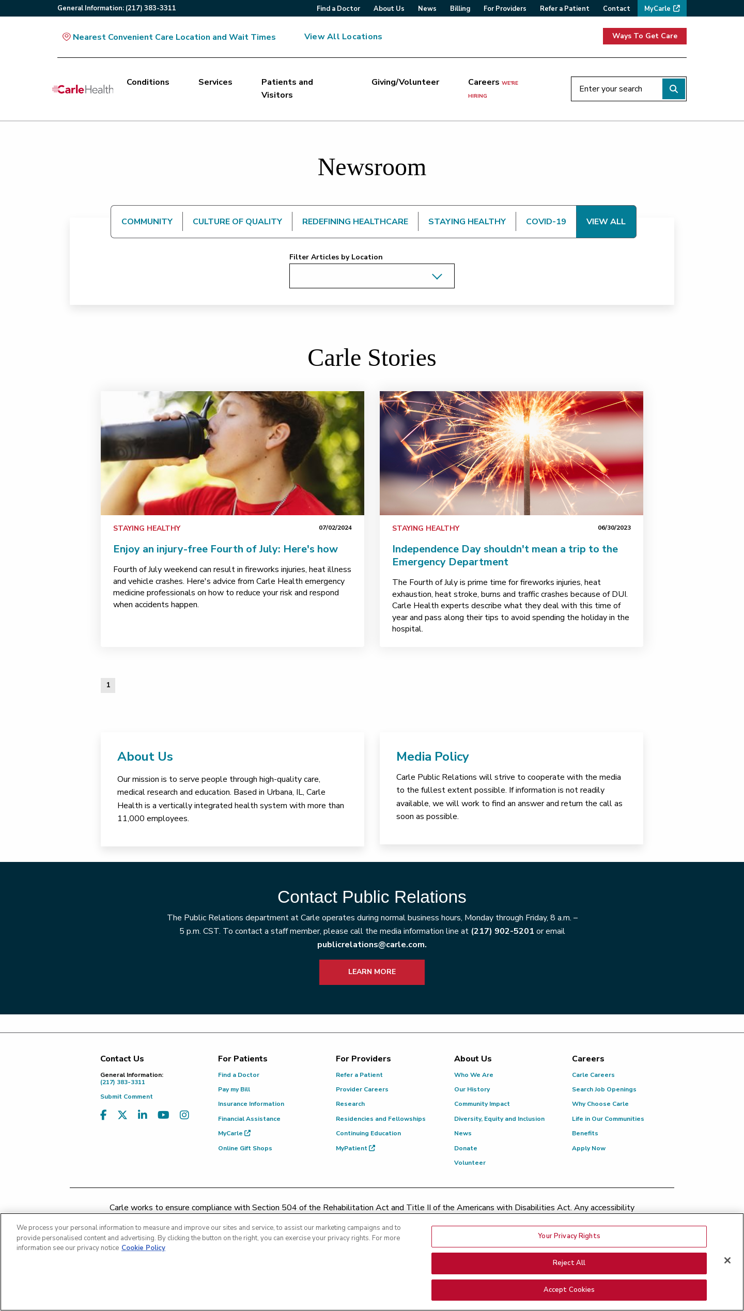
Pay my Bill (234, 1089)
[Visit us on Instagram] (184, 1115)
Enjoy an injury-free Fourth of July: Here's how (225, 549)
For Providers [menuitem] (505, 8)
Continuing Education (368, 1133)
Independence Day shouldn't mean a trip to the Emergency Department (505, 555)
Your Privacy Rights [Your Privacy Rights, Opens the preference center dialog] (569, 1266)
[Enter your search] (629, 88)
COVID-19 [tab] (546, 221)
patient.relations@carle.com (544, 1221)
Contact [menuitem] (616, 8)
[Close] (727, 1290)
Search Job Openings (604, 1089)
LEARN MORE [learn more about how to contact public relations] (372, 972)
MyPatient (355, 1148)
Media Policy (432, 756)
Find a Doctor (238, 1075)
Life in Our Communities (608, 1119)
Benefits (585, 1133)
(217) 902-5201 (502, 931)
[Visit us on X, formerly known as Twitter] (122, 1115)
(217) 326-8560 (326, 1221)
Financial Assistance (249, 1119)
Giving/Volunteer (405, 82)
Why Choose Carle (600, 1104)
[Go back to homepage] (82, 89)
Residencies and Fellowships (381, 1119)
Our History (472, 1089)
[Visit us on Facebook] (103, 1115)
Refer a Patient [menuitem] (565, 8)
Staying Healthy (146, 528)
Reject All (569, 1293)
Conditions (148, 82)
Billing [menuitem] (460, 8)
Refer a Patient (359, 1075)
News (463, 1133)
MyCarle (234, 1133)
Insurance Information (251, 1104)
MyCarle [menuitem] (657, 8)
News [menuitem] (427, 8)
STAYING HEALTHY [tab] (467, 221)
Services (215, 82)
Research (350, 1104)
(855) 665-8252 (444, 1221)
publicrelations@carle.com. (372, 944)
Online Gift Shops (245, 1148)
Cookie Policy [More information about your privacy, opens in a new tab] (143, 1279)
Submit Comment (126, 1096)
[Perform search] (673, 89)
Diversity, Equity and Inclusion (499, 1119)
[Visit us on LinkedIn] (142, 1115)
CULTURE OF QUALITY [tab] (237, 221)
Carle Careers (593, 1075)
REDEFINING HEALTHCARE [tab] (355, 221)
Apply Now (589, 1148)
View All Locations (343, 36)
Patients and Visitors (287, 88)
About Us (145, 756)
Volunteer (470, 1163)
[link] (232, 453)
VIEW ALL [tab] (606, 221)
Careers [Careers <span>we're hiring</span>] (493, 88)
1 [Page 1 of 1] (108, 685)
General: (116, 8)
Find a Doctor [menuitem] (338, 8)
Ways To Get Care (644, 36)
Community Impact (482, 1104)
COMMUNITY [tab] (147, 221)
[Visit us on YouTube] (163, 1115)
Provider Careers (362, 1089)
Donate (465, 1148)
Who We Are (473, 1075)
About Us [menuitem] (389, 8)
